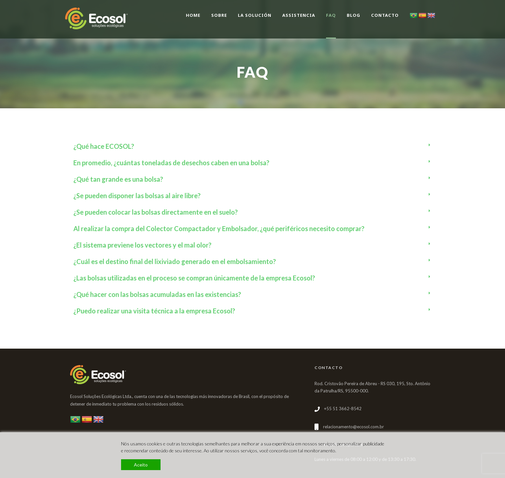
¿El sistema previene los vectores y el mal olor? (142, 245)
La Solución (254, 15)
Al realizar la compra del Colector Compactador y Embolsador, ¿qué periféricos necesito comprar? (219, 228)
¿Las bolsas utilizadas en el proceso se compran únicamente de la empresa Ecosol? (194, 278)
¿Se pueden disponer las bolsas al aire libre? (137, 195)
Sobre (219, 15)
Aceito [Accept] (141, 464)
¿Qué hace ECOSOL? (103, 146)
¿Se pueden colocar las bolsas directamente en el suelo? (155, 212)
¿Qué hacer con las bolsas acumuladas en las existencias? (157, 294)
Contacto (385, 15)
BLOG (353, 15)
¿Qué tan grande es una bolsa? (118, 179)
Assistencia (298, 15)
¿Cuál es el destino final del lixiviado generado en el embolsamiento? (174, 261)
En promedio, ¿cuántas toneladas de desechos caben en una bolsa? (171, 163)
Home (193, 15)
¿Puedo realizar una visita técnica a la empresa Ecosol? (154, 311)
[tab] (252, 146)
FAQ (331, 15)
